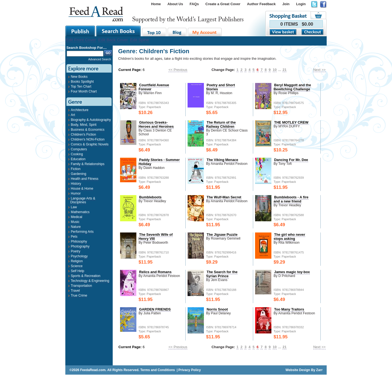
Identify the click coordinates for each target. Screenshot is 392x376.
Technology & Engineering (90, 281)
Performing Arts (82, 232)
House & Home (82, 188)
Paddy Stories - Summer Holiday (159, 162)
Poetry (75, 251)
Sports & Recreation (85, 276)
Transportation (81, 286)
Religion (77, 261)
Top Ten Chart (81, 86)
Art (73, 115)
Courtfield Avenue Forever (154, 87)
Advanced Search (99, 59)
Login (301, 4)
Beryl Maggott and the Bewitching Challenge (292, 87)
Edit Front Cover (81, 39)
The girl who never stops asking (289, 236)
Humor (76, 193)
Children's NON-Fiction (88, 139)
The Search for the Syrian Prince (221, 274)
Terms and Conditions (157, 370)
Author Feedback (261, 4)
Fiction (76, 169)
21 (284, 70)
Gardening (78, 174)
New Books (79, 77)
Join (286, 4)
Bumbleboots (150, 197)
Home (156, 4)
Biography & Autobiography (91, 120)
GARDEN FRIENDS (155, 309)
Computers (79, 149)
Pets (74, 236)
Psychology (79, 256)
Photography (80, 246)
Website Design (298, 370)
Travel (75, 291)
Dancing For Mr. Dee (291, 160)
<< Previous (178, 70)
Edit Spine (139, 39)
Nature (76, 227)
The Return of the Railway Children (221, 124)
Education (78, 159)
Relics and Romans (155, 272)
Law (74, 207)
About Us (175, 4)
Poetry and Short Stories (220, 87)
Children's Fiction (83, 134)
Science (76, 266)
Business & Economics (88, 130)
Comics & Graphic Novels (90, 144)
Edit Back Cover (113, 39)
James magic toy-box (292, 272)
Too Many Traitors (289, 309)
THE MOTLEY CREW (291, 122)
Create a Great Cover (223, 4)
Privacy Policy (189, 370)
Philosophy (79, 241)
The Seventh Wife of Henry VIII (156, 236)
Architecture (79, 110)
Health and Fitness (84, 179)
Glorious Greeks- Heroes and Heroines (156, 124)
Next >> (319, 70)
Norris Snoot (217, 309)
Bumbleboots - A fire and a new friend (291, 199)
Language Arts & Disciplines (82, 200)
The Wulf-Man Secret (224, 197)
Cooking (77, 154)
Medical (76, 217)
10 (275, 70)
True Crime (79, 295)
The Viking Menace (222, 160)
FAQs (194, 4)
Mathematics (80, 212)
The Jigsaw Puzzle (222, 234)
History (76, 184)
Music (75, 222)
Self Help (77, 271)
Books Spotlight (82, 81)
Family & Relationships (88, 164)
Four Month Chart (84, 91)
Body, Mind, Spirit (83, 125)
